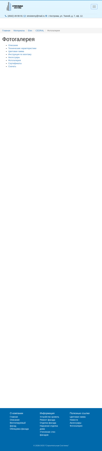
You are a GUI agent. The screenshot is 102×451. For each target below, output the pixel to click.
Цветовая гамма (16, 51)
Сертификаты (15, 63)
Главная (6, 30)
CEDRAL (39, 30)
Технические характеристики (22, 48)
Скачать (12, 66)
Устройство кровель (49, 417)
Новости (74, 420)
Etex (30, 30)
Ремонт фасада (47, 420)
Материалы (19, 30)
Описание (13, 45)
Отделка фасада (48, 423)
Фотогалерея (14, 60)
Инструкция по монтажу (19, 54)
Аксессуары (14, 57)
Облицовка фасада (19, 429)
